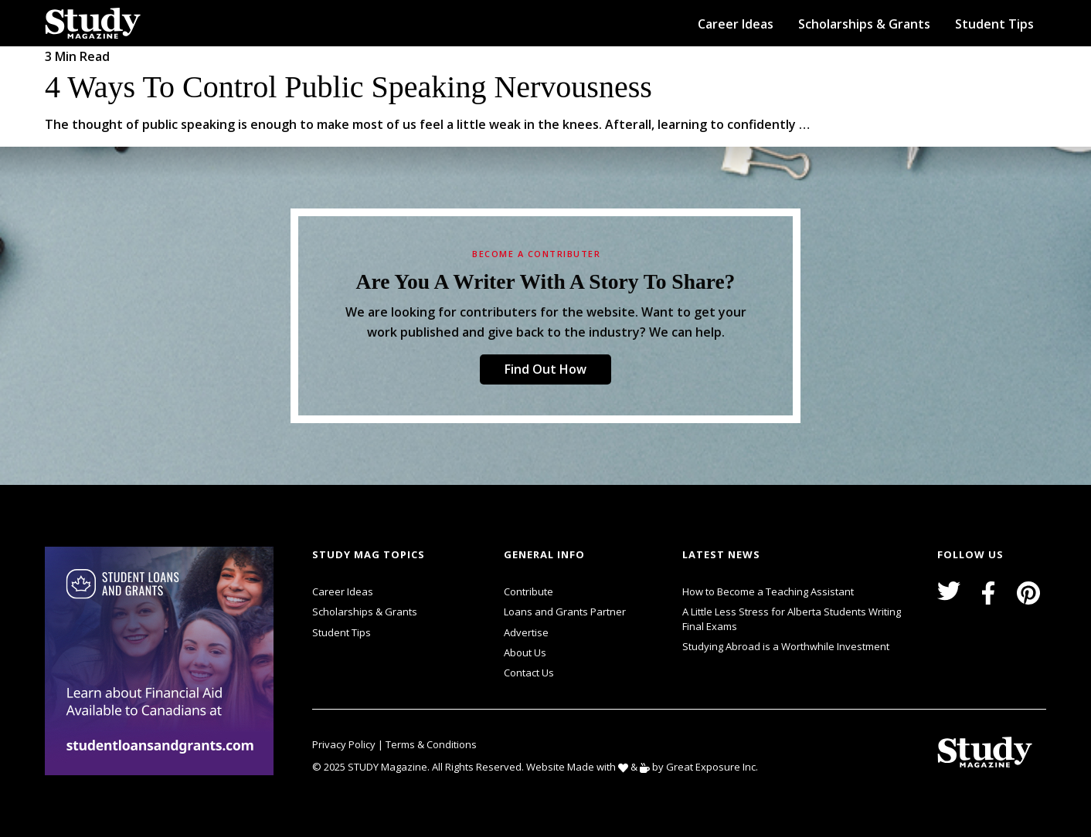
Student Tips (994, 23)
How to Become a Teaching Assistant (768, 591)
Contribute (528, 591)
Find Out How (545, 369)
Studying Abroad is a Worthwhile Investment (785, 646)
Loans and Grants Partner (565, 609)
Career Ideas (735, 23)
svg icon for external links (277, 549)
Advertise (526, 632)
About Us (525, 652)
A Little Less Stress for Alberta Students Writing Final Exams (791, 618)
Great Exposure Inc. (715, 766)
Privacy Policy (345, 744)
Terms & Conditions (431, 744)
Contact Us (529, 672)
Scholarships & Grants (864, 23)
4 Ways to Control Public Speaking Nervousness (348, 86)
